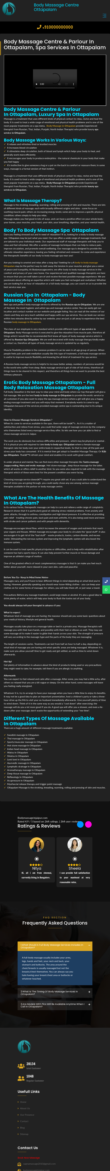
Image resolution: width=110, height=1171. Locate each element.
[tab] (55, 946)
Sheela (75, 868)
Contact (23, 1121)
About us (24, 1108)
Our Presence (26, 1114)
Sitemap (23, 1134)
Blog (21, 1127)
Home (22, 1101)
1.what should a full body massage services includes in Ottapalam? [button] (52, 946)
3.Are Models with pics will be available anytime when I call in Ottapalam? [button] (52, 1005)
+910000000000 (55, 27)
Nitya (36, 868)
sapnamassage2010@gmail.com (39, 1163)
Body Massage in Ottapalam (61, 125)
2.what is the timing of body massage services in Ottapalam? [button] (49, 993)
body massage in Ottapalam (26, 322)
